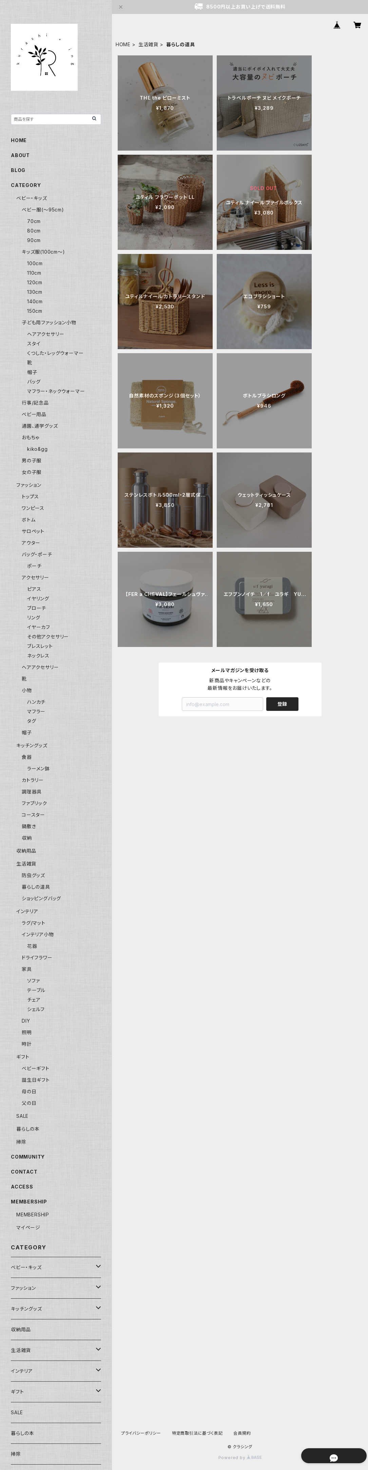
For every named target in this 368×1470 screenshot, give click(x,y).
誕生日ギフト (36, 1080)
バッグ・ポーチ (37, 554)
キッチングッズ (31, 745)
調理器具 (32, 791)
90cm (34, 240)
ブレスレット (40, 646)
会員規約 (242, 1433)
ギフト (22, 1057)
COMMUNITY (28, 1157)
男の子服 (31, 460)
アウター (31, 543)
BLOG (18, 170)
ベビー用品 (34, 414)
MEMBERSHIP (32, 1214)
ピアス (34, 589)
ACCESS (22, 1187)
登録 (282, 704)
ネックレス (38, 656)
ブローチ (36, 608)
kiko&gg (37, 449)
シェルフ (36, 1009)
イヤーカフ (38, 627)
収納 (27, 838)
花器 (32, 946)
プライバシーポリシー (141, 1433)
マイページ (28, 1227)
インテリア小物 (38, 934)
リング (33, 617)
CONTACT (24, 1172)
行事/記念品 (35, 403)
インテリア (27, 911)
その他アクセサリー (48, 636)
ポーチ (34, 566)
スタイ (33, 343)
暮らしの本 (28, 1129)
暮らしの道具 (36, 887)
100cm (35, 263)
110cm (34, 273)
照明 (27, 1032)
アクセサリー (35, 577)
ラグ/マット (33, 923)
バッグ (33, 381)
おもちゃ (30, 437)
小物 (27, 690)
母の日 (29, 1091)
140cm (35, 301)
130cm (34, 292)
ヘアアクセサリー (45, 334)
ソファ (33, 981)
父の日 (29, 1103)
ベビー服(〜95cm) (43, 209)
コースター (33, 815)
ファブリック (34, 803)
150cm (34, 311)
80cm (34, 231)
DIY (26, 1021)
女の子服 (31, 472)
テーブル (36, 990)
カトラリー (33, 780)
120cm (34, 282)
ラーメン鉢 (38, 768)
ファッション (28, 485)
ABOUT (20, 155)
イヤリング (38, 598)
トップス (30, 496)
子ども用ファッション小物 (49, 322)
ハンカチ (36, 702)
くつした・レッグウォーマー (55, 353)
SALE (22, 1116)
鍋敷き (29, 826)
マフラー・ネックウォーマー (56, 391)
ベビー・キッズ (31, 198)
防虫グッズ (33, 875)
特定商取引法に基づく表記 (197, 1433)
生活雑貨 (148, 44)
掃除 (21, 1142)
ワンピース (33, 508)
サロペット (33, 531)
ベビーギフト (36, 1068)
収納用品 (26, 851)
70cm (34, 221)
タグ (31, 721)
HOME (123, 44)
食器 (27, 757)
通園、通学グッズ (40, 426)
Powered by (240, 1457)
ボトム (28, 520)
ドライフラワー (37, 957)
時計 (27, 1044)
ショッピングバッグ (41, 898)
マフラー (36, 711)
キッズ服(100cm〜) (43, 252)
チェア (33, 1000)
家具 (27, 969)
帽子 (32, 372)
